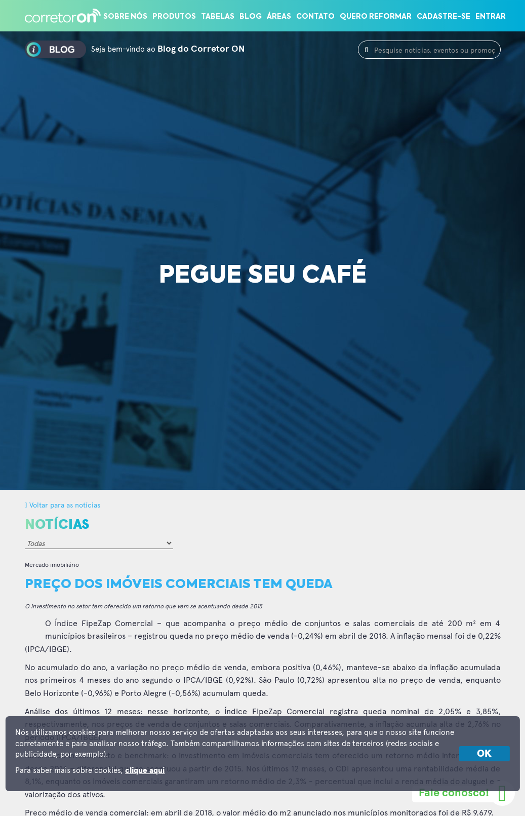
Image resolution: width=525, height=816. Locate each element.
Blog (250, 16)
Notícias (57, 525)
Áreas (279, 16)
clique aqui (145, 770)
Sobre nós (125, 16)
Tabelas (217, 16)
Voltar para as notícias (62, 505)
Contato (315, 16)
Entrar (490, 16)
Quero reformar (376, 16)
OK (484, 754)
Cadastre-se (443, 16)
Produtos (174, 16)
